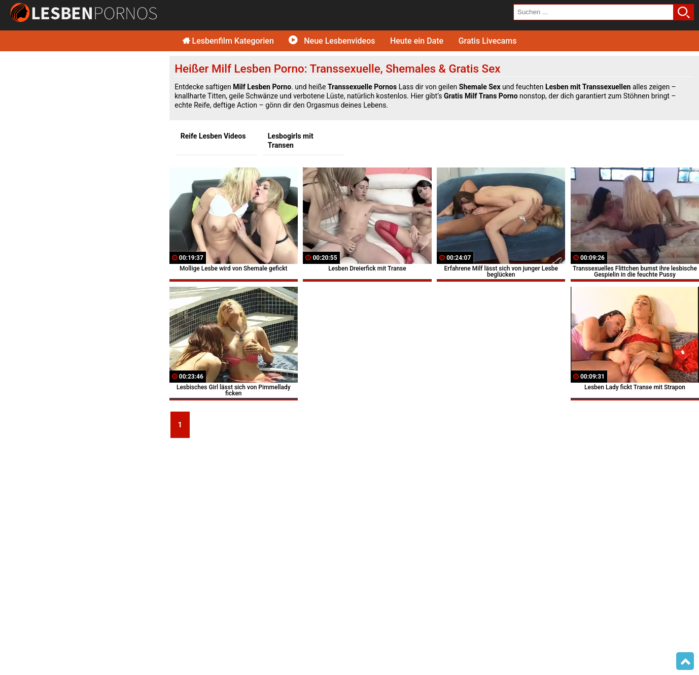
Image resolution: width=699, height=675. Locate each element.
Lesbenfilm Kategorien (228, 41)
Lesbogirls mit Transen (290, 140)
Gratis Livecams (488, 41)
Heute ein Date (416, 41)
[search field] (593, 12)
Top (685, 661)
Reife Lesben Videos (213, 136)
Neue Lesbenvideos (332, 41)
